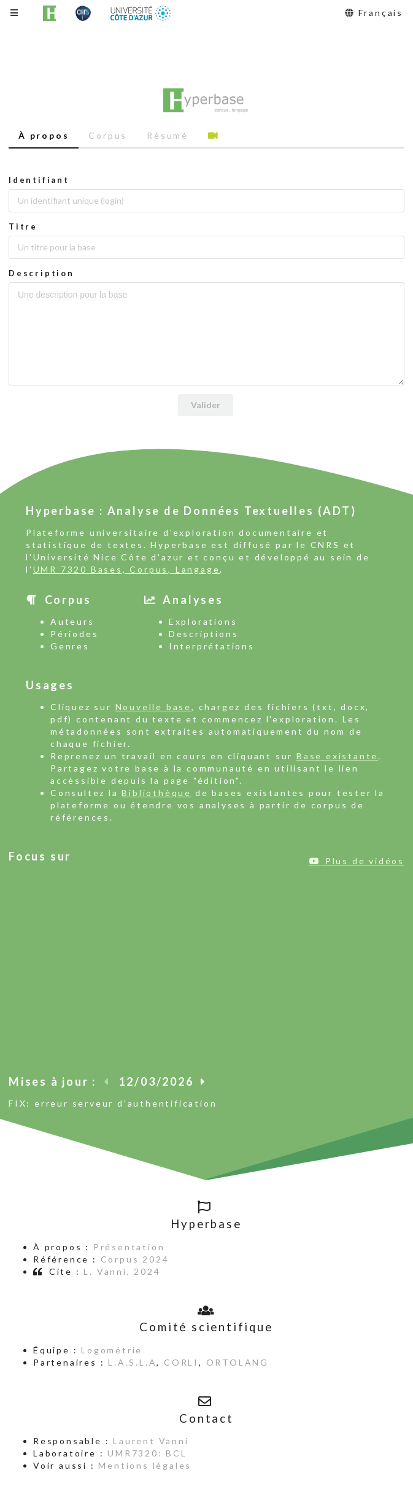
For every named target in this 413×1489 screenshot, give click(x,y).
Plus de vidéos (356, 861)
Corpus (107, 135)
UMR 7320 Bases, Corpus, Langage (126, 569)
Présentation (129, 1247)
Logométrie (111, 1350)
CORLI (181, 1362)
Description (41, 273)
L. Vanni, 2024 (121, 1271)
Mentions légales (144, 1465)
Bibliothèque (156, 792)
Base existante (337, 756)
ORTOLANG (237, 1362)
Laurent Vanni (150, 1441)
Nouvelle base (153, 707)
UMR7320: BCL (147, 1453)
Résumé (167, 135)
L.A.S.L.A (132, 1362)
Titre (23, 226)
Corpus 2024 (135, 1259)
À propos (43, 135)
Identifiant (39, 180)
